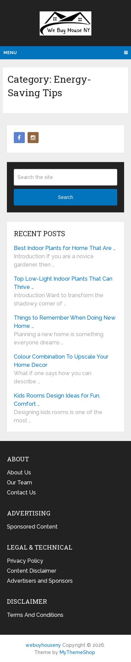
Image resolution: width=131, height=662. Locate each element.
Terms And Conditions (35, 615)
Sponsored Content (32, 526)
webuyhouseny (65, 23)
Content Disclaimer (31, 571)
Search (65, 197)
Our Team (19, 482)
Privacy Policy (25, 561)
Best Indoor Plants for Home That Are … (64, 248)
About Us (19, 472)
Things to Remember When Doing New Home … (64, 321)
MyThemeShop (77, 652)
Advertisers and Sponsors (40, 581)
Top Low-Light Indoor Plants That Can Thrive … (63, 282)
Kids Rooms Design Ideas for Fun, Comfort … (57, 399)
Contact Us (21, 492)
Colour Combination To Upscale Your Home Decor (61, 360)
